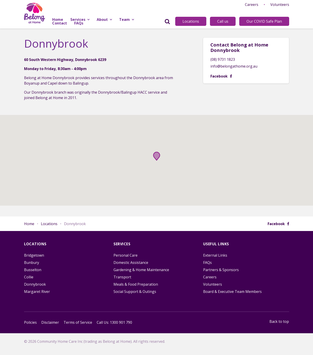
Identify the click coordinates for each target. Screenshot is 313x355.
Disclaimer (50, 322)
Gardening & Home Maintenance (141, 269)
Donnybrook (35, 284)
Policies (30, 322)
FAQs (207, 262)
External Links (215, 255)
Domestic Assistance (130, 262)
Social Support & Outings (134, 291)
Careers (251, 4)
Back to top (279, 321)
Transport (122, 277)
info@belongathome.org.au (233, 66)
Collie (28, 277)
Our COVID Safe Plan (264, 21)
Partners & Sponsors (221, 269)
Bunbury (31, 262)
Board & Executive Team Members (232, 291)
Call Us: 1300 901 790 (114, 322)
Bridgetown (34, 255)
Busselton (32, 269)
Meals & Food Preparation (135, 284)
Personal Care (125, 255)
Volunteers (279, 4)
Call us (222, 21)
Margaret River (37, 291)
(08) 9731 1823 (222, 59)
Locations (190, 21)
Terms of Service (78, 322)
